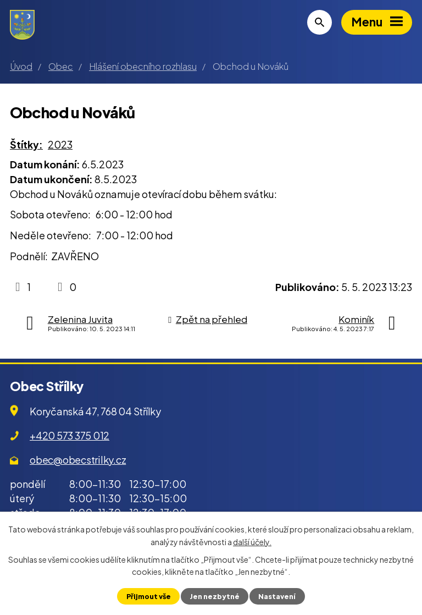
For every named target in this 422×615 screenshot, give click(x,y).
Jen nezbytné (215, 596)
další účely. (252, 541)
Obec (60, 66)
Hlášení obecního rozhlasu (143, 66)
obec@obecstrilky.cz (78, 459)
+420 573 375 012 (69, 435)
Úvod (21, 66)
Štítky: (26, 144)
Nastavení (277, 596)
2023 (60, 144)
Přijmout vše (148, 596)
